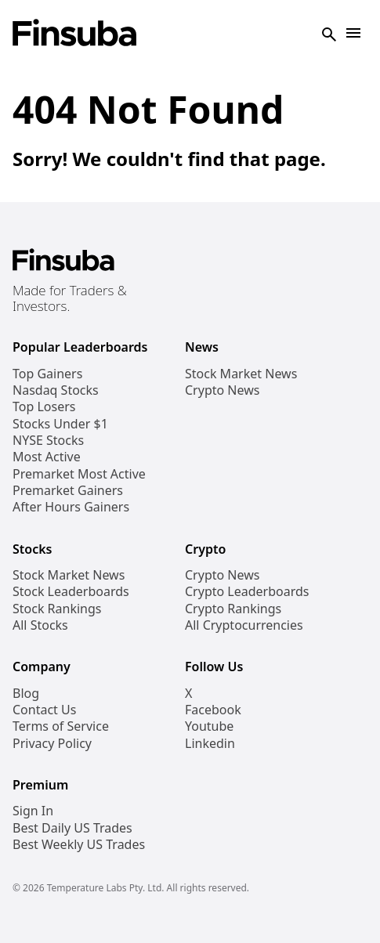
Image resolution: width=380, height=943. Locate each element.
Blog (26, 693)
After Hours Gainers (71, 507)
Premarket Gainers (68, 490)
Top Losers (44, 407)
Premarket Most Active (79, 474)
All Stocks (40, 625)
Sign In (33, 811)
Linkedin (210, 743)
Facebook (213, 710)
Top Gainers (47, 374)
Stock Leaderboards (71, 592)
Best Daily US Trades (72, 828)
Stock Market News (241, 374)
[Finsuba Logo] (75, 34)
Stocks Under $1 (60, 424)
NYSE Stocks (48, 440)
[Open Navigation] (353, 34)
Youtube (209, 726)
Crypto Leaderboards (247, 592)
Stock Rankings (57, 609)
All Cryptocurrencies (244, 625)
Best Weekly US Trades (79, 844)
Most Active (47, 457)
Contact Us (44, 710)
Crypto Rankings (233, 609)
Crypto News (222, 390)
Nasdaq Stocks (56, 390)
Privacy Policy (52, 743)
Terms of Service (61, 726)
